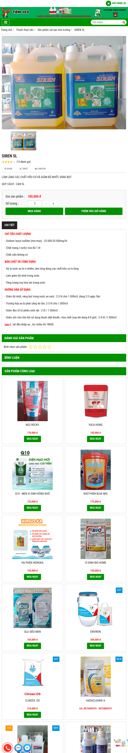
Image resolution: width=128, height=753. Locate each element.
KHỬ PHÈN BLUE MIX (96, 493)
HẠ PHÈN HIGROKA (32, 562)
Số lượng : (12, 203)
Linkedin (40, 168)
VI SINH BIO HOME (95, 562)
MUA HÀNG (34, 211)
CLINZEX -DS (32, 700)
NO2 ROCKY (32, 425)
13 (23, 162)
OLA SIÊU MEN (32, 631)
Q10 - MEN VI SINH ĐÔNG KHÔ (32, 493)
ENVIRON (95, 631)
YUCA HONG (96, 425)
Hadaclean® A (95, 700)
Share (8, 168)
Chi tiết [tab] (9, 225)
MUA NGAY (32, 438)
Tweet (23, 168)
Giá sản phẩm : (15, 196)
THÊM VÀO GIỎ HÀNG (93, 211)
